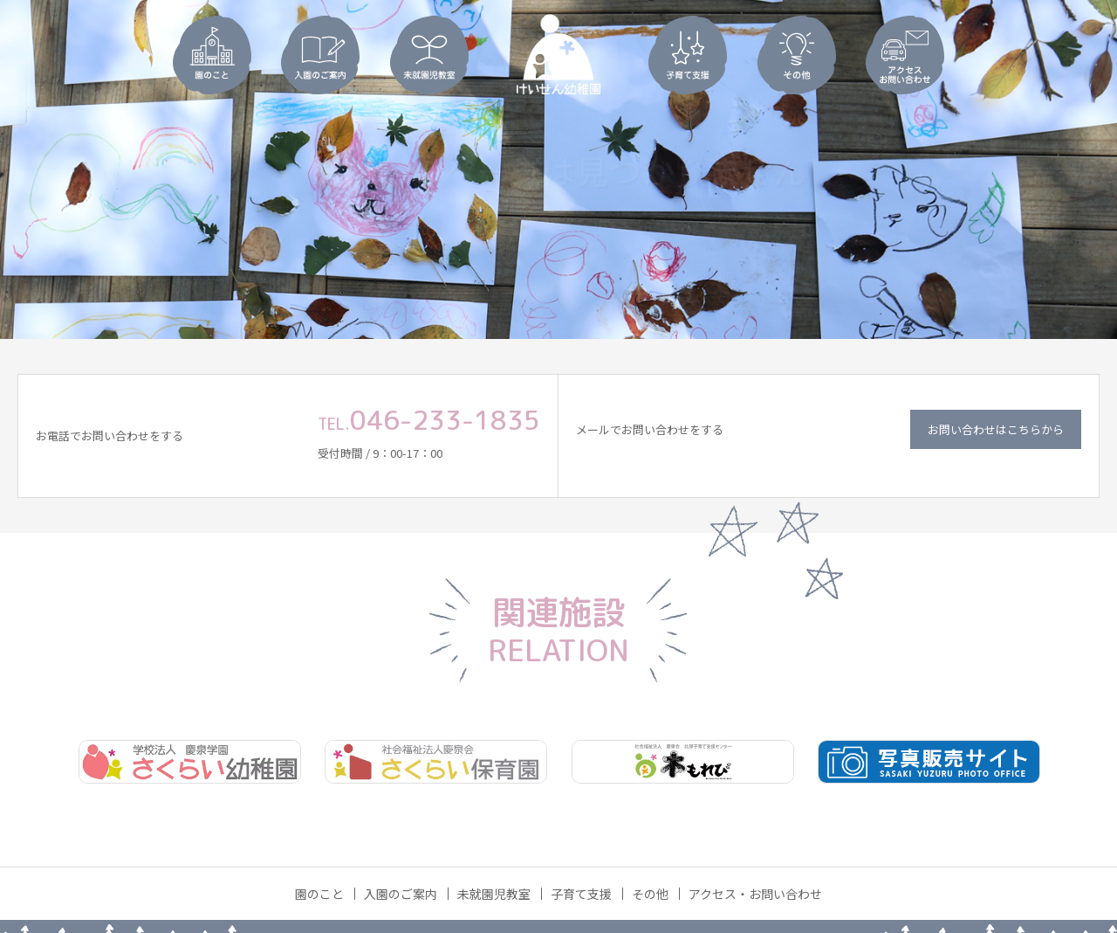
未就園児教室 (494, 894)
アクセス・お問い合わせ (755, 894)
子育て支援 (581, 894)
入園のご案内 (400, 894)
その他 (650, 894)
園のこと (319, 894)
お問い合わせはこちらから (996, 429)
